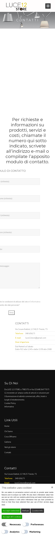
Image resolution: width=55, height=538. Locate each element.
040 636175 (43, 333)
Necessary (15, 524)
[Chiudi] (52, 487)
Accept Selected (11, 510)
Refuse (25, 510)
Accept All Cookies (12, 517)
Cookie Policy (10, 403)
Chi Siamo (8, 431)
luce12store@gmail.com (25, 483)
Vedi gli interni (10, 447)
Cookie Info (37, 510)
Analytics (15, 531)
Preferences (37, 524)
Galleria (7, 442)
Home (6, 426)
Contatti (7, 452)
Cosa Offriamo (10, 436)
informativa (22, 301)
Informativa (9, 406)
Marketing (34, 531)
